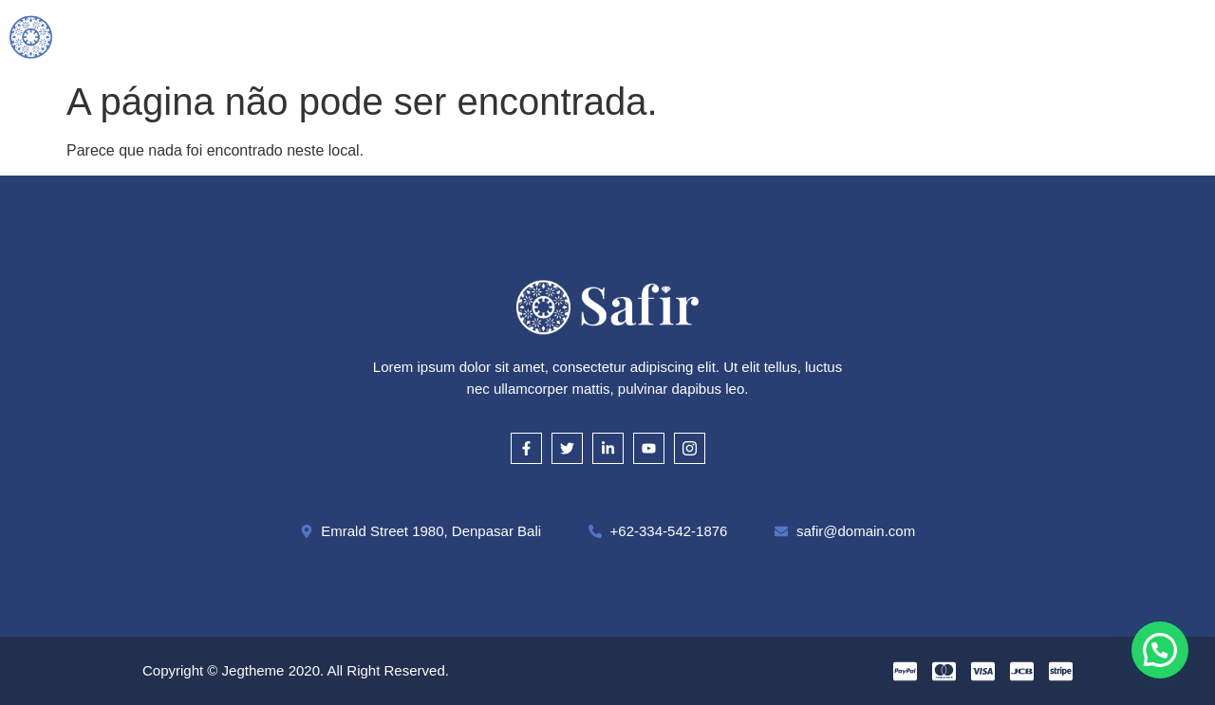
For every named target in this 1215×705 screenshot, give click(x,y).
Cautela (687, 36)
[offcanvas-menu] (1198, 35)
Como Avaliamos (566, 36)
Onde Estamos (801, 36)
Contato (916, 36)
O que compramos (411, 36)
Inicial (292, 36)
